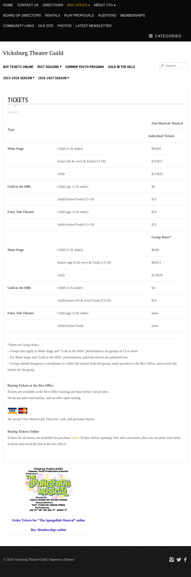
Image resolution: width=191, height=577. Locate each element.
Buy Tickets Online (18, 66)
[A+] (15, 112)
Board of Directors (22, 15)
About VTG (103, 5)
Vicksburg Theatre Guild (33, 52)
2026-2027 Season (52, 77)
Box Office (77, 5)
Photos (64, 26)
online (75, 437)
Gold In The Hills (121, 66)
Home (8, 5)
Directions (53, 5)
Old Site (45, 26)
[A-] (9, 112)
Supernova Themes (62, 559)
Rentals (52, 15)
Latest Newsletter (94, 26)
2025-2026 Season (17, 77)
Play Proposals (79, 15)
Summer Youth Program (84, 66)
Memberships (132, 15)
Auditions (107, 15)
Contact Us (28, 5)
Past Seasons (48, 66)
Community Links (18, 26)
